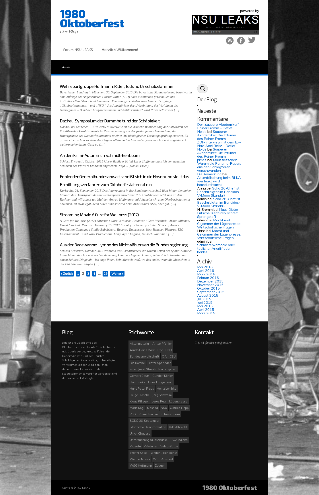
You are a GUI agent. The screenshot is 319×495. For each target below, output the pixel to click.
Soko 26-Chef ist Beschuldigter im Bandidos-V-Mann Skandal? (218, 191)
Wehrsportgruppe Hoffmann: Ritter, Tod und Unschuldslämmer (117, 86)
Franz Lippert (167, 369)
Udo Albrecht (178, 427)
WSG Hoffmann (141, 465)
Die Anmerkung (209, 174)
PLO (133, 414)
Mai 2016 (205, 267)
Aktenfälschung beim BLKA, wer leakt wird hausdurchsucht (219, 181)
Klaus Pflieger (139, 401)
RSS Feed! (230, 40)
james (201, 160)
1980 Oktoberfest (92, 18)
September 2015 (210, 292)
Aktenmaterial (140, 343)
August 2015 (207, 295)
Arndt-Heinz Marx (142, 350)
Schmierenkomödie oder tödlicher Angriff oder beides (216, 248)
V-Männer (151, 446)
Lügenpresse (178, 401)
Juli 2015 (204, 299)
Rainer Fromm (148, 414)
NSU (164, 408)
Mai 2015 (205, 306)
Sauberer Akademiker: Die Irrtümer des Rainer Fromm (216, 135)
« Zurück (67, 274)
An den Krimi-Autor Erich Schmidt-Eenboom (100, 155)
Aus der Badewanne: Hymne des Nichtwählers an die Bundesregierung (124, 244)
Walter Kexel (139, 452)
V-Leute (135, 446)
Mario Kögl (137, 408)
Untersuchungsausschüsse (149, 440)
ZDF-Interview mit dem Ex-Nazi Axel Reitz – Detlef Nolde (219, 145)
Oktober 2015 (208, 288)
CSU (173, 356)
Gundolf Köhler (162, 375)
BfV (160, 350)
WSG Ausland (163, 459)
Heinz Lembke (166, 388)
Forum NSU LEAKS (78, 49)
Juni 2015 (204, 302)
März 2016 (206, 274)
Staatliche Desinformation (148, 427)
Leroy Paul (159, 401)
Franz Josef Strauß (143, 369)
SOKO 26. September (145, 420)
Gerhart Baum (140, 375)
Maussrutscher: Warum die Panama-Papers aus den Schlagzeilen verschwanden (219, 165)
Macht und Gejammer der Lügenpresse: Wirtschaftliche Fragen (219, 223)
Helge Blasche (140, 395)
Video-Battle (169, 446)
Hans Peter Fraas (142, 388)
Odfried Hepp (179, 408)
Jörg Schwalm (162, 395)
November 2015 (210, 284)
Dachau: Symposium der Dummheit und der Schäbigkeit (110, 120)
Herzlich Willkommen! (120, 49)
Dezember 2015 (210, 281)
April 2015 (205, 309)
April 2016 (205, 270)
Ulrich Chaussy (140, 433)
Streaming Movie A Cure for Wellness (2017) (99, 214)
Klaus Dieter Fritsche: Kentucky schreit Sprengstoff (217, 213)
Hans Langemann (160, 382)
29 (105, 274)
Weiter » (117, 274)
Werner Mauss (140, 459)
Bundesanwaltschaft (144, 356)
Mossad (152, 408)
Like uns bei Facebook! (241, 40)
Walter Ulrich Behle (163, 452)
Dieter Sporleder (159, 363)
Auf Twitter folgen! (252, 40)
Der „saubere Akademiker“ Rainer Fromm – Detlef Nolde (218, 128)
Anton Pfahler (162, 343)
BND (168, 350)
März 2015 (206, 313)
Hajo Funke (137, 382)
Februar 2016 (208, 277)
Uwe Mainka (179, 440)
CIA (164, 356)
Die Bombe (137, 363)
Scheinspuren (170, 414)
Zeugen (160, 465)
